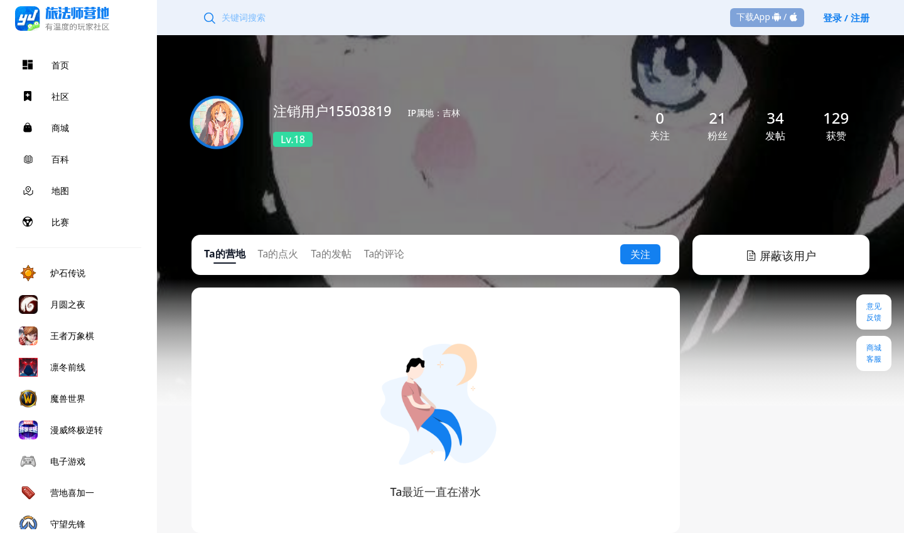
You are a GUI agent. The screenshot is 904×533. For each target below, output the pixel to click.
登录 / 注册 (846, 17)
